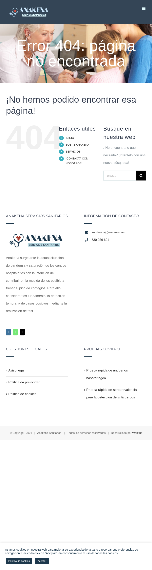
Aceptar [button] (41, 560)
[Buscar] (141, 175)
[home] (37, 233)
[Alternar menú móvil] (144, 8)
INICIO (70, 137)
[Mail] (22, 332)
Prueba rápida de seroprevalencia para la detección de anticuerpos (111, 393)
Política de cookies (22, 394)
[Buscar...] (119, 175)
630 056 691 (100, 240)
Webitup (137, 432)
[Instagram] (8, 332)
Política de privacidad (24, 382)
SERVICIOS (73, 151)
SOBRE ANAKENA (77, 144)
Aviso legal (16, 370)
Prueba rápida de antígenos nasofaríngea (107, 374)
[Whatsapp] (15, 332)
